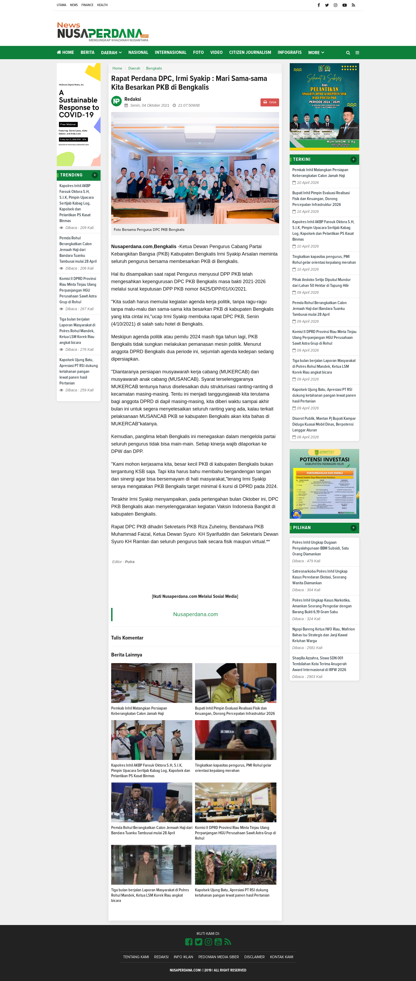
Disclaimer (254, 957)
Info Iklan (183, 957)
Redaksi (161, 957)
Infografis (290, 52)
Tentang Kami (136, 957)
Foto (198, 52)
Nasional (138, 52)
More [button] (314, 52)
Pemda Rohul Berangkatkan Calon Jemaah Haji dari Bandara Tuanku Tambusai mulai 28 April (78, 249)
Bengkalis (154, 68)
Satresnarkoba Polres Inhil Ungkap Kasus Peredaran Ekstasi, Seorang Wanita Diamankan (320, 577)
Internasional (171, 52)
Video (216, 52)
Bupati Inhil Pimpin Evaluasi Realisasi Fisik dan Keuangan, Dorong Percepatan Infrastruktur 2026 (321, 199)
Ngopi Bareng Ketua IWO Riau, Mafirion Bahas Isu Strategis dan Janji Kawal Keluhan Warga (323, 635)
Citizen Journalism (250, 52)
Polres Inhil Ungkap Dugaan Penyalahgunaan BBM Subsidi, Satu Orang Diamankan (320, 548)
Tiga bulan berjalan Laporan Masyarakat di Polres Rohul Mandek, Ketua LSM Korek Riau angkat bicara (77, 331)
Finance (87, 5)
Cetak (269, 102)
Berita (87, 52)
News (74, 5)
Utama (61, 5)
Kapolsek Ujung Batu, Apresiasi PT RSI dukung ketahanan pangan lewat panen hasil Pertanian (78, 371)
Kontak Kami (281, 957)
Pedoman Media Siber (218, 957)
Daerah (134, 68)
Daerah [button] (109, 52)
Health (102, 5)
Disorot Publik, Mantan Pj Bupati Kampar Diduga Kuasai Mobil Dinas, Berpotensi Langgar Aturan (324, 424)
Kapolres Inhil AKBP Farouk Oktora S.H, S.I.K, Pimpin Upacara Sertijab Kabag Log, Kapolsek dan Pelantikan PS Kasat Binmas (76, 203)
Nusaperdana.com (195, 614)
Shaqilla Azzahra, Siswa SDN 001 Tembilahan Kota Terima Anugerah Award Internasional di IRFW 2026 (319, 664)
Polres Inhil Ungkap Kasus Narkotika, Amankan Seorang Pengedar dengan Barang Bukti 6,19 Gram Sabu (322, 606)
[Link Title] (188, 942)
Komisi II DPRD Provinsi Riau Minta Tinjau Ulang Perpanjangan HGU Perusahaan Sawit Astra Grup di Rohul (78, 290)
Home (65, 52)
